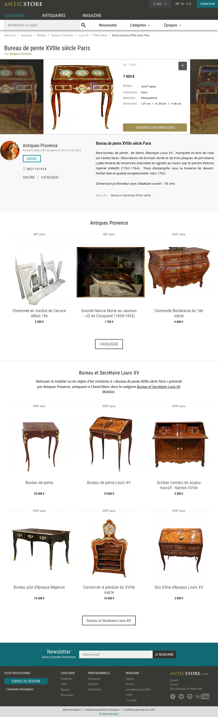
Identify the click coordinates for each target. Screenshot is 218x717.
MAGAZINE (92, 15)
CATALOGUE (14, 15)
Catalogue (26, 35)
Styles (64, 684)
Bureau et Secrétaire (62, 35)
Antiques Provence (40, 145)
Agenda (130, 678)
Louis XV (83, 35)
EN (182, 4)
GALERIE (29, 178)
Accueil (174, 680)
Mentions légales (72, 709)
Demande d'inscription (20, 689)
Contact (174, 684)
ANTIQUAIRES (53, 15)
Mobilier (41, 35)
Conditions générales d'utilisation (102, 709)
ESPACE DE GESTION (26, 681)
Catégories (66, 678)
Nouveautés (108, 25)
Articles (130, 684)
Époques (65, 689)
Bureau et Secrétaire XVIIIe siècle (131, 195)
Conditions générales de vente (139, 709)
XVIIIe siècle (100, 35)
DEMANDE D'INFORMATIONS (155, 127)
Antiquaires (94, 678)
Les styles (131, 700)
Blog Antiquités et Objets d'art (186, 689)
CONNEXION (207, 4)
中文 (189, 4)
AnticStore (10, 35)
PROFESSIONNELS (99, 673)
